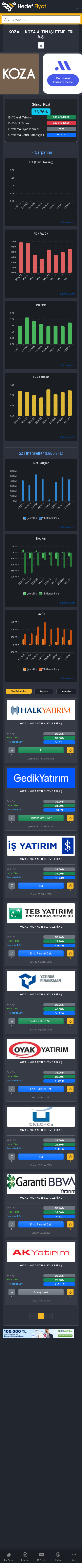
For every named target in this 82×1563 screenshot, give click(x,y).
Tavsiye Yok (41, 1292)
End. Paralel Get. (41, 953)
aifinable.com (67, 222)
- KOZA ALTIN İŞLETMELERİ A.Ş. (41, 723)
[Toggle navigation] (77, 8)
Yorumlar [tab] (66, 691)
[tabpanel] (41, 1008)
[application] (41, 188)
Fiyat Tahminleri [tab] (18, 691)
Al (41, 750)
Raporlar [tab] (44, 691)
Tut (41, 886)
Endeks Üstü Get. (41, 818)
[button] (30, 518)
